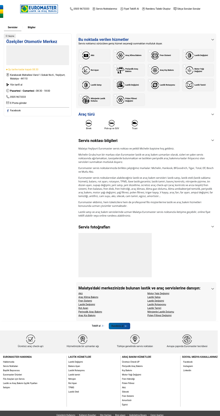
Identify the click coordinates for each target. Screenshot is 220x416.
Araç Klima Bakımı (128, 55)
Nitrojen (72, 379)
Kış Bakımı (127, 370)
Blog (187, 21)
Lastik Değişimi (196, 55)
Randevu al (118, 325)
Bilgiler (32, 27)
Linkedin (187, 370)
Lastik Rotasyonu (162, 85)
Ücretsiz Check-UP (131, 361)
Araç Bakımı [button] (82, 21)
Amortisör (127, 400)
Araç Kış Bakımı (162, 70)
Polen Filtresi (128, 383)
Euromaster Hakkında (17, 357)
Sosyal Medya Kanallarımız (200, 357)
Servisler (13, 27)
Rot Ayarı (90, 70)
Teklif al (96, 325)
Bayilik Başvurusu (11, 370)
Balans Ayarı (74, 366)
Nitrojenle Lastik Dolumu (93, 100)
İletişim (6, 387)
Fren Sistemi (160, 55)
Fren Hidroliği (128, 379)
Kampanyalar (161, 21)
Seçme (10, 36)
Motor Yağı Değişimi (194, 70)
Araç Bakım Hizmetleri (136, 357)
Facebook (188, 361)
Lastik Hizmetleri (79, 357)
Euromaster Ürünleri (12, 374)
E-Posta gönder (18, 103)
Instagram (188, 366)
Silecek (125, 391)
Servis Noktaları (10, 366)
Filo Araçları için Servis (14, 379)
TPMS (71, 387)
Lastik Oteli (73, 391)
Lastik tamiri (74, 374)
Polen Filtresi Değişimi (126, 100)
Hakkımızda (8, 361)
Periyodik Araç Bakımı (127, 70)
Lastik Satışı (91, 85)
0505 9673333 (18, 96)
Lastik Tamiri (195, 85)
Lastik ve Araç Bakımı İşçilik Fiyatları (20, 383)
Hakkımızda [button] (32, 21)
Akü (87, 55)
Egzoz (125, 404)
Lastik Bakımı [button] (57, 21)
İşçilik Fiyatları (136, 21)
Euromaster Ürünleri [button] (109, 21)
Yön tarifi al (16, 84)
